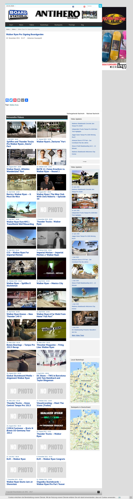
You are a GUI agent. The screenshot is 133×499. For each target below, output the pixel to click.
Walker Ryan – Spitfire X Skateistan (19, 284)
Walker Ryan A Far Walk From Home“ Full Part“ (51, 315)
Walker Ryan (14, 105)
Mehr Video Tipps (78, 335)
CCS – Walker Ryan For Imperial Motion (18, 253)
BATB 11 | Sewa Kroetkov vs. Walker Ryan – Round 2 (51, 170)
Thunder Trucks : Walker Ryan (49, 222)
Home (8, 29)
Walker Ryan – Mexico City (50, 283)
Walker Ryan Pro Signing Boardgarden (24, 34)
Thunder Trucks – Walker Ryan (49, 435)
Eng (82, 25)
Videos (31, 25)
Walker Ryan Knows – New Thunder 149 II (20, 315)
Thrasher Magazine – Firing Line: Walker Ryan (50, 346)
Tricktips (72, 25)
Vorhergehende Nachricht (75, 113)
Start (11, 25)
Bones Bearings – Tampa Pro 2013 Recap (21, 346)
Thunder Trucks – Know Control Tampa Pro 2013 (19, 404)
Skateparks (58, 25)
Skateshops (44, 25)
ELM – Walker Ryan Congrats (51, 458)
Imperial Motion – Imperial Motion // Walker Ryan (50, 253)
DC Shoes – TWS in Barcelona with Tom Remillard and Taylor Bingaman (51, 378)
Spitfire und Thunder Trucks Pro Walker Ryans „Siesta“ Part (20, 144)
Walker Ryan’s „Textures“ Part (51, 141)
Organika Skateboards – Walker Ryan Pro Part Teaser (51, 483)
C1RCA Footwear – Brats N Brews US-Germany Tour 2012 (20, 430)
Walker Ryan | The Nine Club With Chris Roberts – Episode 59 (51, 196)
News (21, 25)
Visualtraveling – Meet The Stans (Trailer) (50, 404)
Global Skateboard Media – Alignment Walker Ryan (20, 376)
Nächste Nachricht (92, 113)
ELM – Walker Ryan (16, 458)
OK (119, 497)
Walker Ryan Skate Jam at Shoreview (20, 483)
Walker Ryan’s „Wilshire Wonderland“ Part (18, 170)
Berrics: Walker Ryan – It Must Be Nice (19, 195)
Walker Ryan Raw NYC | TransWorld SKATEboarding (20, 223)
